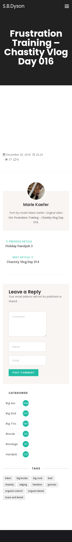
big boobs (22, 478)
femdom (37, 484)
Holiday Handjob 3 (19, 244)
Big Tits (11, 423)
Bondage (12, 444)
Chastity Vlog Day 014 (23, 260)
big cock (37, 478)
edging (23, 484)
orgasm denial (36, 491)
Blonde (10, 434)
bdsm (8, 478)
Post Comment (23, 372)
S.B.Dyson (14, 6)
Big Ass (10, 403)
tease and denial (14, 497)
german (52, 484)
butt (50, 478)
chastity (9, 484)
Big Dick (11, 413)
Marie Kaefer (36, 204)
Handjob (11, 454)
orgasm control (13, 491)
